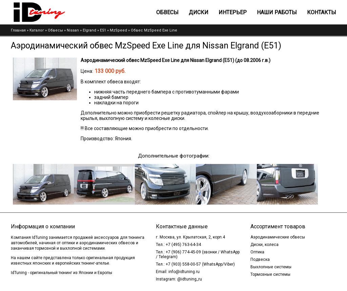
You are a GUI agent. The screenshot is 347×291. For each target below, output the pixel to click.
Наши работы (277, 12)
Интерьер (233, 12)
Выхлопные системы (270, 267)
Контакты (321, 12)
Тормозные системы (270, 274)
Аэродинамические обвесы (277, 237)
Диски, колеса (264, 244)
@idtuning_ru (189, 279)
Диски (198, 12)
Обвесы (167, 12)
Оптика (257, 252)
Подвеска (260, 259)
